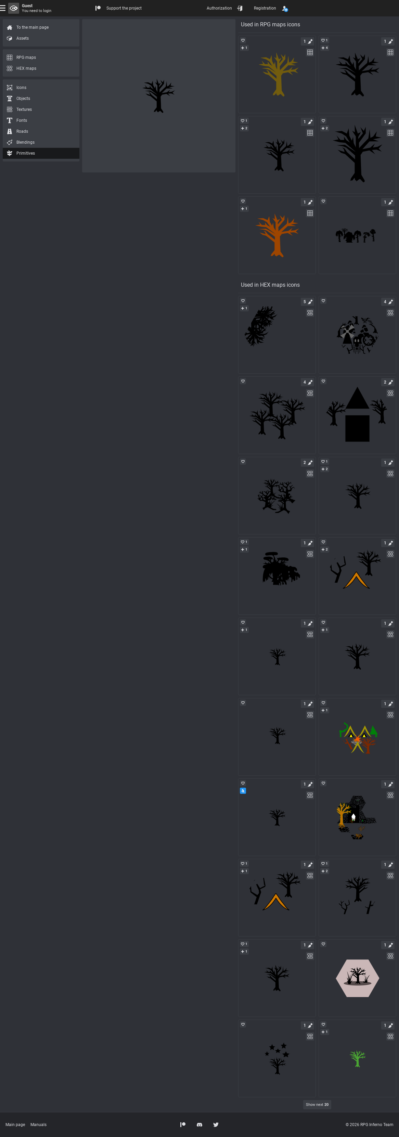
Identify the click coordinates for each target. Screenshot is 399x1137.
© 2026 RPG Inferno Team (370, 1125)
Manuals (38, 1125)
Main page (15, 1125)
